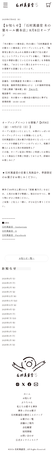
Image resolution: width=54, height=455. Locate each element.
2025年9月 (7, 309)
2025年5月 (7, 327)
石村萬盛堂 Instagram (14, 226)
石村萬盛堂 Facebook (14, 235)
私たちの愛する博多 (27, 406)
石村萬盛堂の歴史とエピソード (27, 414)
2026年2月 (7, 287)
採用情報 (27, 431)
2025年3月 (7, 335)
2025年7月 (7, 318)
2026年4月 (7, 278)
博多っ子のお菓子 (27, 410)
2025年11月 (7, 300)
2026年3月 (7, 283)
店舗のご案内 (27, 423)
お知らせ (27, 398)
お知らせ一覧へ (26, 258)
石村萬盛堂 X (9, 230)
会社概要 (27, 427)
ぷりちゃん (27, 402)
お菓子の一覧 (27, 419)
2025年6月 (7, 322)
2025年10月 (7, 305)
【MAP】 (33, 89)
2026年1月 (7, 291)
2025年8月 (7, 314)
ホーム (27, 393)
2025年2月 (7, 340)
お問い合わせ (27, 435)
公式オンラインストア (27, 439)
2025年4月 (7, 331)
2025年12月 (7, 296)
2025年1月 (7, 344)
